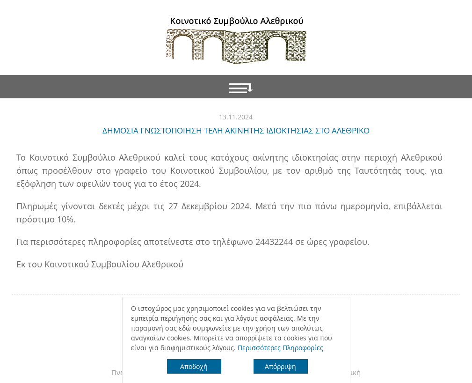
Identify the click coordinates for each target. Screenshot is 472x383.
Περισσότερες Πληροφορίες (280, 347)
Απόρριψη (280, 366)
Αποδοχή (194, 366)
